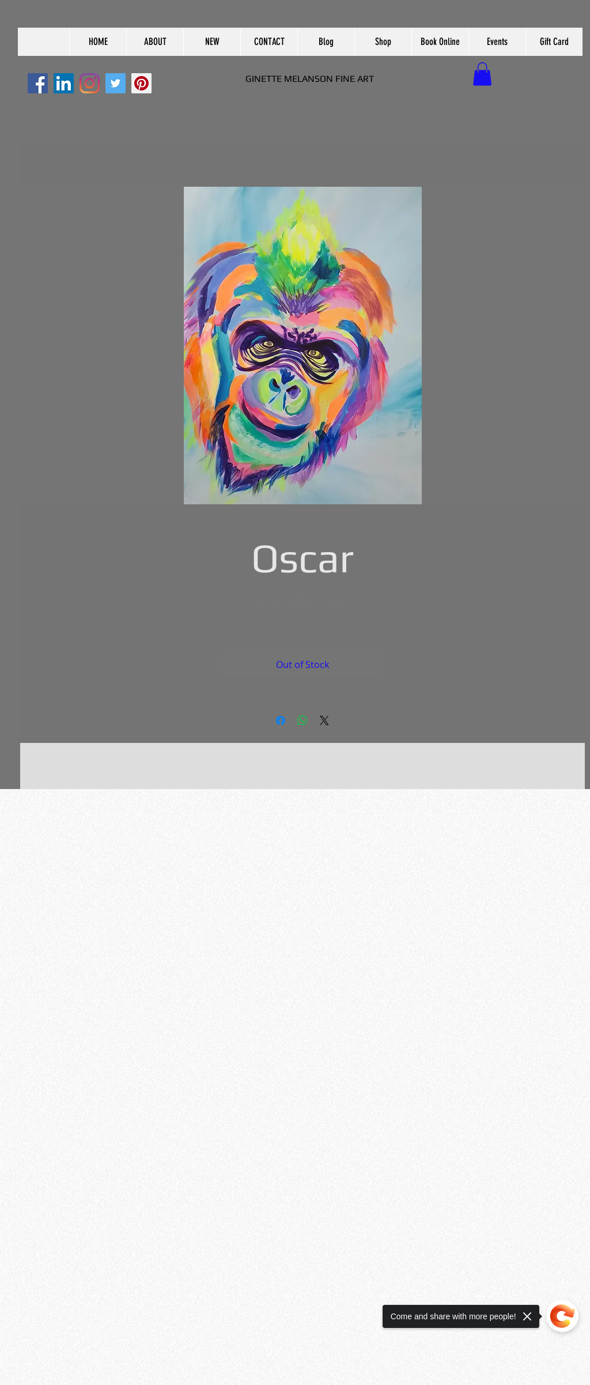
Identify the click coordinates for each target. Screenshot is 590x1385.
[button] (154, 42)
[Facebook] (38, 83)
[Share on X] (324, 720)
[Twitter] (115, 83)
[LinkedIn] (64, 83)
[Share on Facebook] (281, 720)
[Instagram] (90, 83)
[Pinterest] (141, 83)
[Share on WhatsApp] (302, 720)
